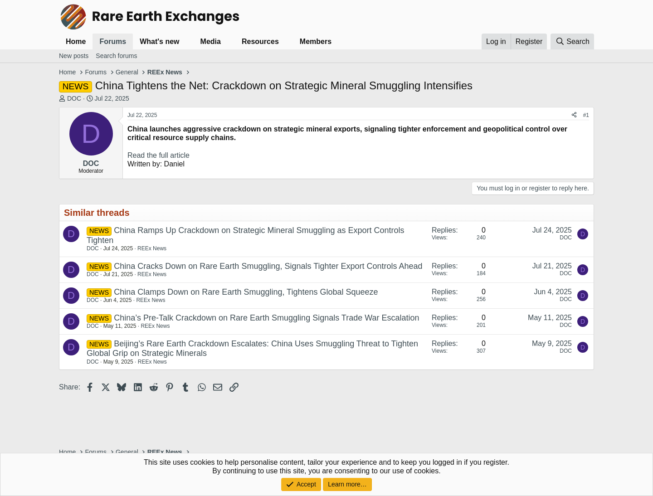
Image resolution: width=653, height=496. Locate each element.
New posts (73, 55)
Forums (112, 41)
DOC (74, 98)
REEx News (151, 248)
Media (210, 41)
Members (315, 41)
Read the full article (158, 155)
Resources (260, 41)
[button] (186, 41)
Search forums (116, 55)
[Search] (572, 41)
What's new (159, 41)
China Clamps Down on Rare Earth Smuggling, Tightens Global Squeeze (246, 292)
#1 (586, 115)
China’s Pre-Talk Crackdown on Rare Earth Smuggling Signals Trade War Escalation (266, 317)
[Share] (574, 115)
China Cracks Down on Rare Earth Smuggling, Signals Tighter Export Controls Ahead (268, 266)
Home (76, 41)
